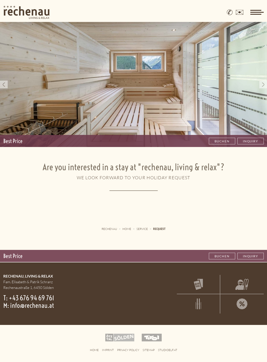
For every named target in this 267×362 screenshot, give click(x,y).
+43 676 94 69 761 (31, 298)
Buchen (222, 141)
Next (263, 84)
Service (142, 229)
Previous (4, 84)
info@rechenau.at (32, 305)
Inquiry (250, 141)
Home (126, 229)
